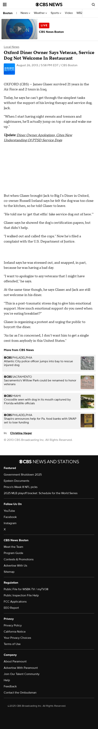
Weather (40, 13)
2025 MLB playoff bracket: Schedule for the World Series (40, 493)
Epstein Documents (16, 480)
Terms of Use (12, 644)
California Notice (15, 631)
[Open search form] (93, 4)
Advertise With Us (15, 565)
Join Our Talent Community (21, 674)
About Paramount (15, 661)
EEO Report (11, 607)
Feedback (10, 686)
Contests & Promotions (18, 559)
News (25, 13)
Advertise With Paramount (21, 667)
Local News (11, 46)
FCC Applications (15, 601)
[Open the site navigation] (18, 4)
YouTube (9, 510)
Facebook (10, 517)
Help (7, 680)
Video (69, 13)
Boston (8, 13)
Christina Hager (21, 433)
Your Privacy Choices (17, 637)
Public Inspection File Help (21, 595)
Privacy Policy (13, 625)
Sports (56, 13)
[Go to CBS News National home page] (49, 4)
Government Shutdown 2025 (23, 474)
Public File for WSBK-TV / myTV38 (26, 589)
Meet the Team (13, 546)
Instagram (10, 523)
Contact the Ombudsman (20, 692)
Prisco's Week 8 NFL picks (20, 487)
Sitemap (9, 571)
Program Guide (13, 553)
